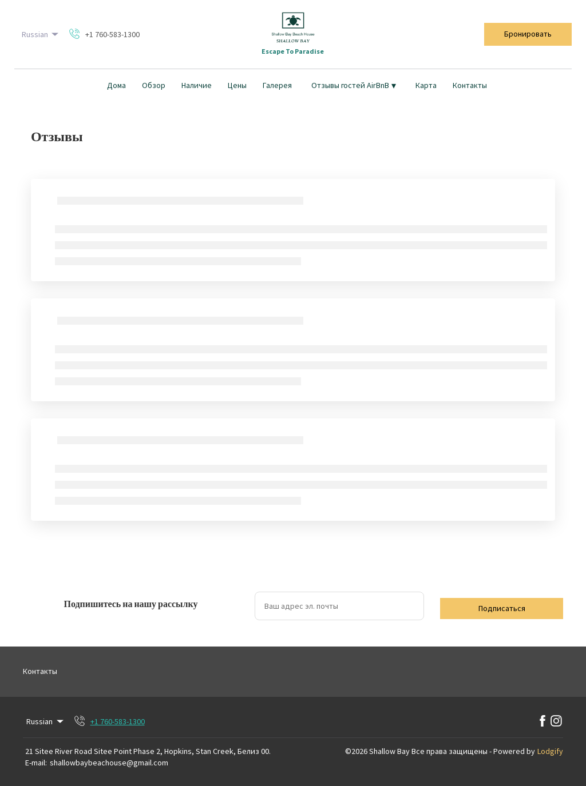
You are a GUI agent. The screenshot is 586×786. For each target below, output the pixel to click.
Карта (426, 85)
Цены (237, 85)
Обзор (153, 85)
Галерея (277, 85)
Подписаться (501, 608)
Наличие (196, 85)
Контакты (470, 85)
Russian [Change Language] (41, 34)
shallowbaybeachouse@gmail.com (109, 762)
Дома (116, 85)
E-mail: (36, 762)
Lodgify (550, 751)
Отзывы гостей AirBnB (353, 85)
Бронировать (528, 34)
